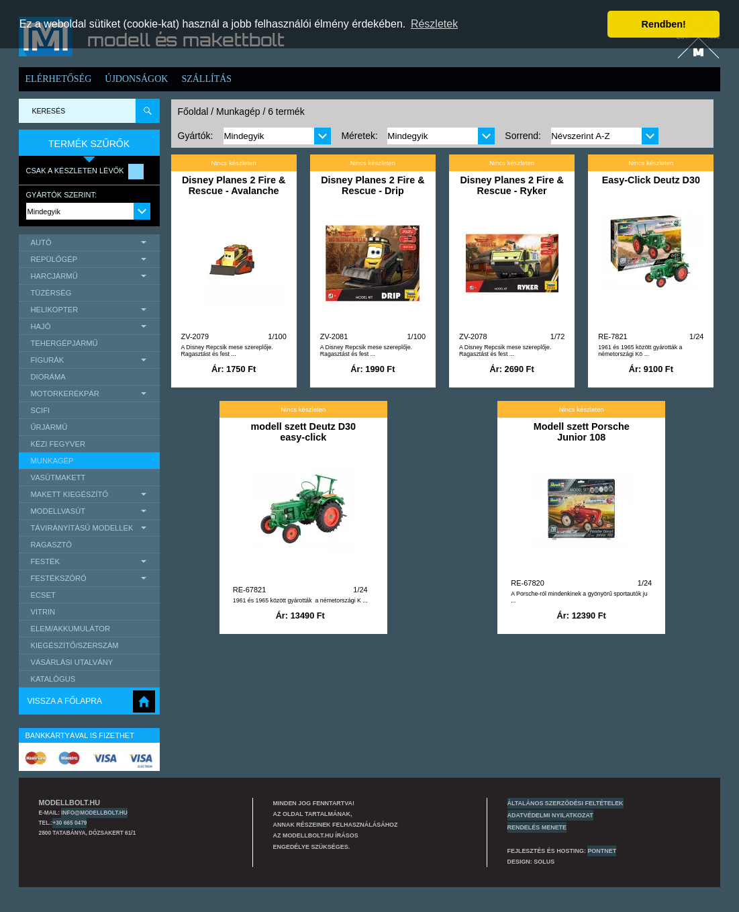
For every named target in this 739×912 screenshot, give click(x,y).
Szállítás (206, 79)
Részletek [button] (434, 24)
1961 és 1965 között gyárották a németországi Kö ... (640, 350)
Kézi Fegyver (58, 444)
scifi (40, 410)
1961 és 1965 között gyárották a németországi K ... (300, 600)
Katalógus (53, 679)
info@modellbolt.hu (94, 812)
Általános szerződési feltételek (565, 803)
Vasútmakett (58, 477)
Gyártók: (195, 135)
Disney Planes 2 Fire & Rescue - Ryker (511, 185)
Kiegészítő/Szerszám (75, 645)
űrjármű (49, 427)
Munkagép (52, 461)
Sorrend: (523, 135)
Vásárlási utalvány (72, 662)
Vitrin (43, 612)
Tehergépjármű (64, 343)
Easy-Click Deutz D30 (651, 180)
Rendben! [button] (664, 24)
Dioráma (48, 377)
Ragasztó (51, 545)
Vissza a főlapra (65, 701)
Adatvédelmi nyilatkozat (550, 815)
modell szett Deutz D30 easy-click (303, 432)
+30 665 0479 (69, 822)
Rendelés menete (537, 827)
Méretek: (359, 135)
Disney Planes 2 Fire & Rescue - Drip (372, 185)
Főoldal (193, 111)
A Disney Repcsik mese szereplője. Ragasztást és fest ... (227, 350)
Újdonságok (136, 79)
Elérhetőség (59, 79)
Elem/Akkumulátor (71, 629)
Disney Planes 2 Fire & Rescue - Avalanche (233, 185)
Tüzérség (51, 293)
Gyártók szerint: (61, 195)
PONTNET (601, 851)
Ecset (43, 595)
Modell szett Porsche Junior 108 (582, 432)
